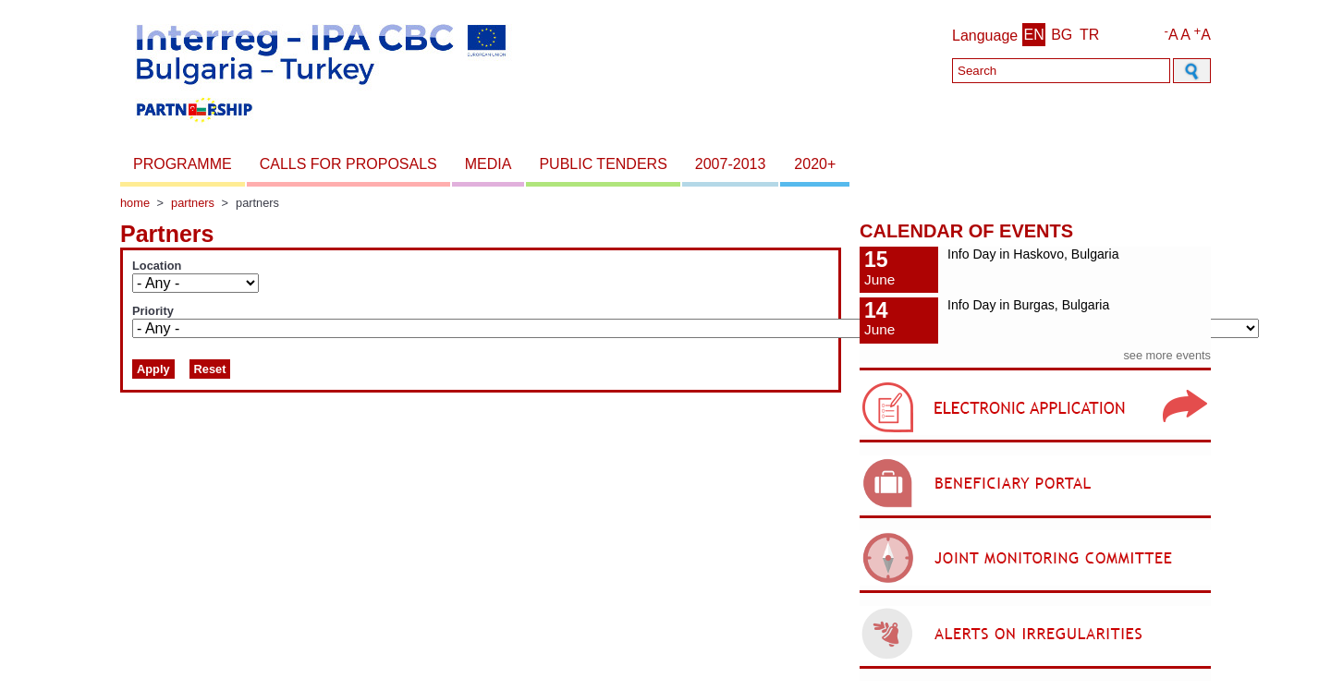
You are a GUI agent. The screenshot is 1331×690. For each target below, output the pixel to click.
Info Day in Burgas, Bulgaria (1028, 304)
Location (156, 266)
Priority (153, 311)
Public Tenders (602, 164)
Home (135, 203)
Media (488, 164)
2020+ (815, 164)
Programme (182, 164)
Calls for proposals (348, 164)
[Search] (1061, 70)
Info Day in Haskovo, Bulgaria (1032, 254)
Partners (192, 203)
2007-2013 (730, 164)
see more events (1167, 355)
